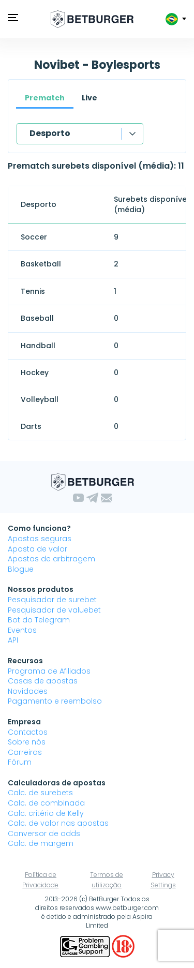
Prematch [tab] (45, 98)
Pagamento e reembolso (55, 701)
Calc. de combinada (46, 803)
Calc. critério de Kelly (46, 813)
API (13, 640)
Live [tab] (89, 98)
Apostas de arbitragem (51, 559)
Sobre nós (27, 742)
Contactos (28, 732)
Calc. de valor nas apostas (58, 823)
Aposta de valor (37, 549)
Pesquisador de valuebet (54, 610)
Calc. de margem (40, 843)
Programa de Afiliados (49, 671)
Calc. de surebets (40, 792)
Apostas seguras (39, 538)
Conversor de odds (44, 833)
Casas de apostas (43, 681)
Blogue (21, 569)
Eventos (22, 630)
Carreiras (25, 752)
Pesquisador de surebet (52, 599)
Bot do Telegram (39, 620)
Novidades (28, 691)
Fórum (20, 762)
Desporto (49, 133)
